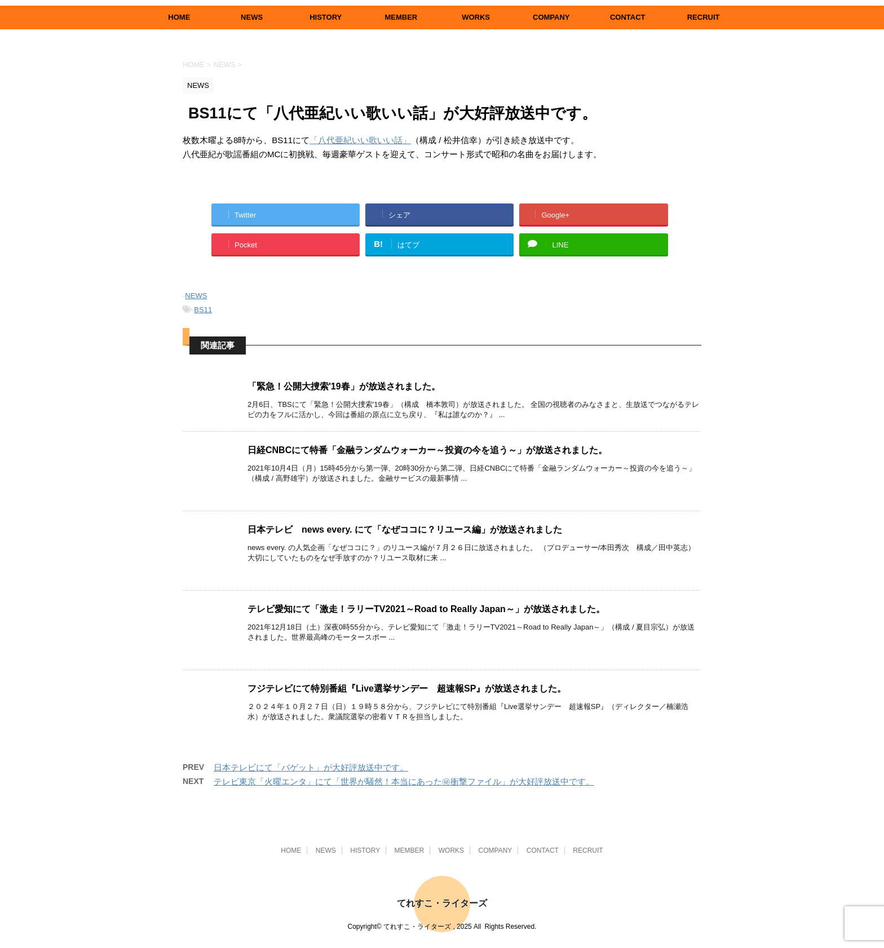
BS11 (203, 309)
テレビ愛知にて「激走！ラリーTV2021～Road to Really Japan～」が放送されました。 (426, 609)
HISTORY (326, 17)
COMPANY (551, 17)
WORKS (476, 17)
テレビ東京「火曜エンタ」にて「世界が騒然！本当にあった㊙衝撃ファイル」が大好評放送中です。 (404, 781)
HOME (179, 17)
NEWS (252, 17)
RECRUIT (703, 17)
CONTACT (628, 17)
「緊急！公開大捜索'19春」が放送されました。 (343, 386)
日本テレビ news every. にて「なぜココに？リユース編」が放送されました (404, 529)
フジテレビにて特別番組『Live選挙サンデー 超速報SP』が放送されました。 (406, 688)
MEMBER (400, 17)
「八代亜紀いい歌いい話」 (360, 140)
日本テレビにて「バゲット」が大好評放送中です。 (311, 767)
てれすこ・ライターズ (442, 903)
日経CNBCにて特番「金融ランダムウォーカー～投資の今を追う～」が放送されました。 (427, 450)
